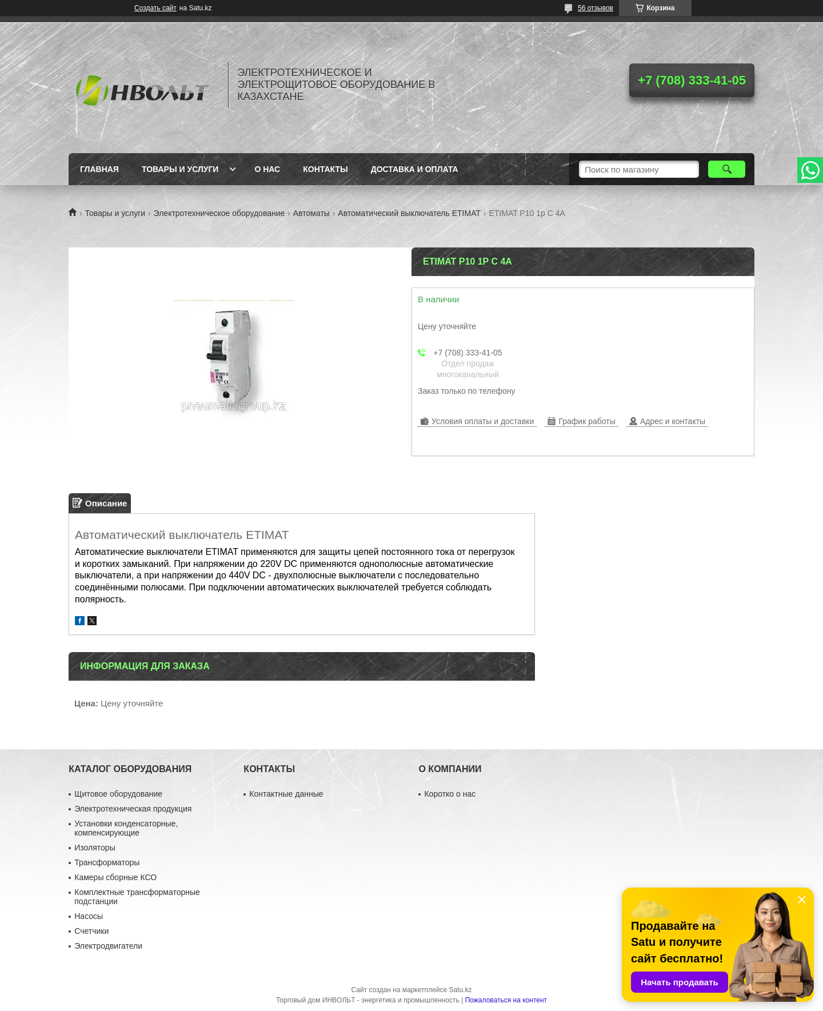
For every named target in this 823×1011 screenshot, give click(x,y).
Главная (99, 169)
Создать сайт (155, 8)
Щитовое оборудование (118, 793)
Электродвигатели (108, 945)
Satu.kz (460, 990)
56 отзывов (595, 8)
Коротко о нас (450, 793)
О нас (267, 169)
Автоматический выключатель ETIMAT (409, 213)
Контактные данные (286, 793)
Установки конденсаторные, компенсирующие (126, 828)
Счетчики (91, 931)
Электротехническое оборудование (219, 213)
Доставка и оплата (414, 169)
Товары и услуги (180, 169)
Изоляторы (94, 847)
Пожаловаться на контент (506, 1000)
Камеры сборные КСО (115, 877)
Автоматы (311, 213)
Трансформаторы (106, 862)
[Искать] (726, 169)
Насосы (88, 916)
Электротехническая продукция (132, 808)
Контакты (325, 169)
